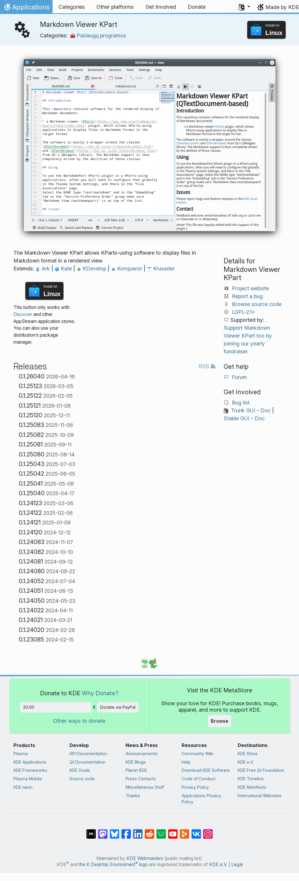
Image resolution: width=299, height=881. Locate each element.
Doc (265, 410)
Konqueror (127, 268)
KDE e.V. (246, 762)
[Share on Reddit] (149, 831)
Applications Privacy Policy (201, 798)
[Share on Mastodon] (102, 831)
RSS (207, 366)
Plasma (20, 753)
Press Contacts (141, 778)
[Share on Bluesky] (114, 831)
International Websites (259, 795)
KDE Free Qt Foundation (261, 770)
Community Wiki (197, 753)
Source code (82, 778)
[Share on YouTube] (173, 831)
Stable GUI (236, 418)
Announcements (142, 753)
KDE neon (22, 787)
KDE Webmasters (144, 858)
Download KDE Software (206, 770)
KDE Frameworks (30, 770)
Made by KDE (282, 7)
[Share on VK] (196, 831)
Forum (239, 377)
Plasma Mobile (27, 778)
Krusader (161, 268)
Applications (26, 8)
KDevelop (92, 268)
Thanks (133, 795)
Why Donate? (100, 693)
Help (186, 762)
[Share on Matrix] (91, 831)
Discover (22, 314)
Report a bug (247, 296)
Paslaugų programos (98, 35)
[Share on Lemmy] (161, 831)
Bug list (241, 402)
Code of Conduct (198, 778)
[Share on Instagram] (208, 831)
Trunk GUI (243, 410)
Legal (237, 864)
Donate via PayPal (117, 707)
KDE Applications (29, 762)
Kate (64, 268)
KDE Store (248, 753)
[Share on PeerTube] (184, 831)
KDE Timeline (251, 778)
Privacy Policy (195, 787)
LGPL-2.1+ (243, 312)
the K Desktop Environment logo (113, 864)
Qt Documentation (87, 762)
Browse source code (256, 304)
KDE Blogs (136, 762)
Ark (43, 268)
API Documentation (88, 753)
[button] (244, 7)
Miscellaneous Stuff (145, 787)
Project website (250, 288)
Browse (219, 721)
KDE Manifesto (252, 787)
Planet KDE (136, 770)
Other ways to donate (79, 721)
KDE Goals (79, 770)
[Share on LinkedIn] (137, 831)
